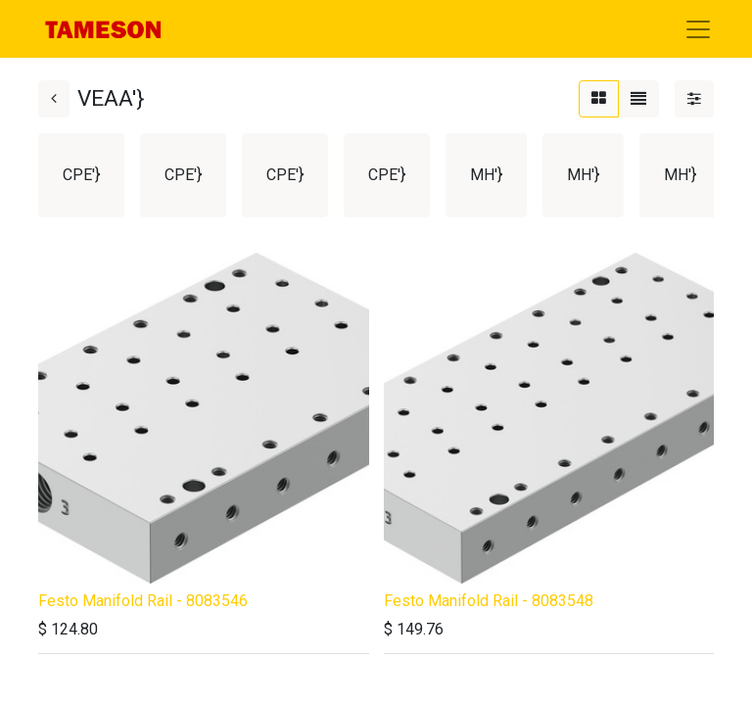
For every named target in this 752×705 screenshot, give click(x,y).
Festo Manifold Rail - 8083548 (488, 600)
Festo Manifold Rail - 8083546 (143, 600)
